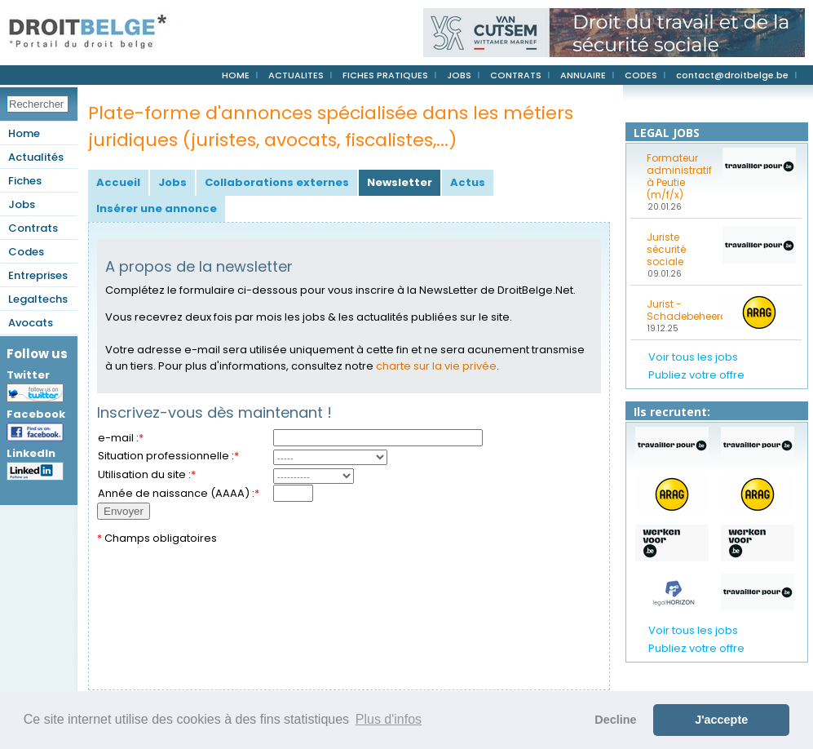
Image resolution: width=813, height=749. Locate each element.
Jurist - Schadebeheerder (679, 310)
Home (24, 133)
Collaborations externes (277, 182)
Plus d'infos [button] (389, 719)
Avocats (30, 322)
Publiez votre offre (696, 375)
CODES (641, 75)
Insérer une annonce (156, 208)
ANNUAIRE (583, 75)
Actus (467, 182)
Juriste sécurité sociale (666, 249)
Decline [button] (615, 719)
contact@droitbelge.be (732, 75)
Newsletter (399, 182)
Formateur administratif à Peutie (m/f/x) (679, 176)
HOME (236, 75)
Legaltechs (38, 299)
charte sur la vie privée (436, 366)
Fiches (25, 180)
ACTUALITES (296, 75)
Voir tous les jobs (693, 357)
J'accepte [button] (721, 719)
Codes (26, 251)
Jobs (21, 204)
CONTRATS (515, 75)
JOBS (459, 75)
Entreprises (38, 275)
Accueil (118, 182)
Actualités (36, 157)
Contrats (33, 228)
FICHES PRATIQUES (385, 75)
